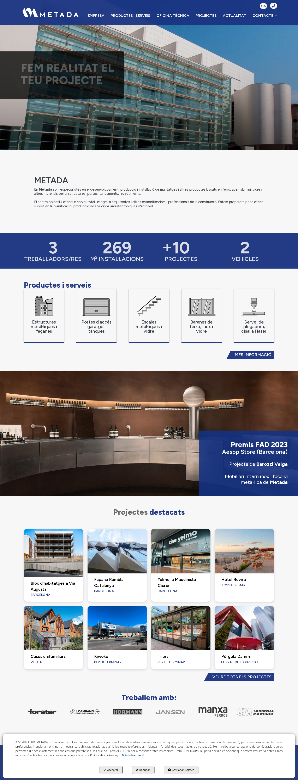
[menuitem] (96, 15)
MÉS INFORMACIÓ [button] (253, 354)
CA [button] (263, 6)
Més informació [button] (133, 755)
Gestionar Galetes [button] (181, 770)
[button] (50, 12)
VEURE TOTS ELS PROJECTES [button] (242, 676)
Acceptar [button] (111, 770)
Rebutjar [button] (143, 770)
